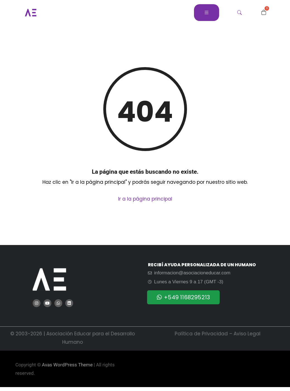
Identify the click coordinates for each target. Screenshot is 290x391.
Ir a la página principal (145, 199)
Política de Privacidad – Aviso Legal (217, 333)
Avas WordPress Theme (67, 365)
